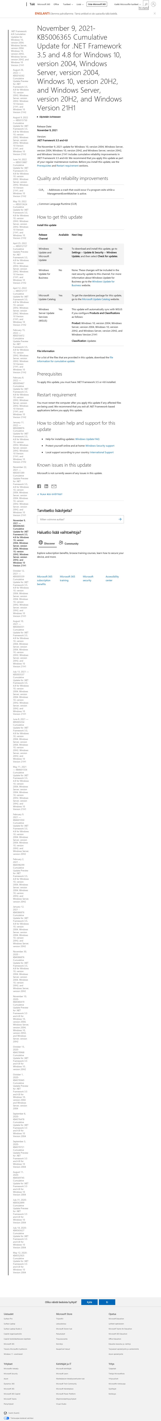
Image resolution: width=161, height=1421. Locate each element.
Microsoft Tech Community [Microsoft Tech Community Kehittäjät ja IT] (66, 1383)
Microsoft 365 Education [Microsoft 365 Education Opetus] (118, 1334)
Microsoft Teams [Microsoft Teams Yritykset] (10, 1399)
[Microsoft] (14, 4)
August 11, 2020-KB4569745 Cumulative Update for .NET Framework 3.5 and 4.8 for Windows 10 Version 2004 (20, 1183)
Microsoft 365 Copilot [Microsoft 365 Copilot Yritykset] (12, 1394)
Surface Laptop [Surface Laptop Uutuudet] (9, 1323)
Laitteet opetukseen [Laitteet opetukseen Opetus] (116, 1323)
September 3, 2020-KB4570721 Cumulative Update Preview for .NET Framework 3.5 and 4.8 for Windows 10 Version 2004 (20, 1154)
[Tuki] (32, 4)
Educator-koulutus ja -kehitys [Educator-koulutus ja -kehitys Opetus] (120, 1344)
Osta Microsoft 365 (97, 4)
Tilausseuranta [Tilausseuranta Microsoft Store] (61, 1339)
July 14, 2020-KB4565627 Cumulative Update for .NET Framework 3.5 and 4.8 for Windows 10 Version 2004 (20, 1237)
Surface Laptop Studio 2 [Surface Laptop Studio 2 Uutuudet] (13, 1329)
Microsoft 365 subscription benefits (44, 580)
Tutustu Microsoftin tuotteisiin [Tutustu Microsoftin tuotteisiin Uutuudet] (15, 1349)
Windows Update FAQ (87, 439)
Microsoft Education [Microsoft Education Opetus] (116, 1318)
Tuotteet (67, 4)
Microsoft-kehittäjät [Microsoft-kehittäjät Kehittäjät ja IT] (63, 1368)
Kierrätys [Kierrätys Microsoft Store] (59, 1344)
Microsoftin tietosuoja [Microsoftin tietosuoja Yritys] (117, 1383)
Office (56, 4)
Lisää (79, 4)
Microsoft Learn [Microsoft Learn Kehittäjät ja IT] (62, 1373)
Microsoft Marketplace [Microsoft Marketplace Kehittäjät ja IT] (64, 1389)
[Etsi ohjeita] (146, 4)
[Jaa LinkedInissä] (45, 485)
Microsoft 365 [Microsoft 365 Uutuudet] (9, 1344)
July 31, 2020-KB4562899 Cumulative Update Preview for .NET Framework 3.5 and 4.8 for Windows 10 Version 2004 (20, 1211)
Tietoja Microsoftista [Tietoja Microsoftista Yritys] (117, 1373)
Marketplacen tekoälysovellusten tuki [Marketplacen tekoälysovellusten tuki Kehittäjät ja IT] (70, 1378)
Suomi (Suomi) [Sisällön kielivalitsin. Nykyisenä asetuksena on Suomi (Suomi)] (13, 1413)
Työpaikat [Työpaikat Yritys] (112, 1368)
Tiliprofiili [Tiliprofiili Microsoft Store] (59, 1318)
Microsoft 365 (43, 4)
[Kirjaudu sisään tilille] (153, 4)
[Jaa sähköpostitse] (52, 485)
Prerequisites (44, 165)
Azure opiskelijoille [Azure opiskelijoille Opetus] (116, 1354)
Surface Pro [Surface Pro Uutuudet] (8, 1318)
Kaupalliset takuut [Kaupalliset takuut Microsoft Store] (63, 1349)
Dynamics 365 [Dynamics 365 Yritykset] (9, 1383)
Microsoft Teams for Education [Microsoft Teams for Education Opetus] (120, 1329)
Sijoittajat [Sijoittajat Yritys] (112, 1389)
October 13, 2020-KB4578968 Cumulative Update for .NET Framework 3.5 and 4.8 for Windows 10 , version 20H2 (20, 1058)
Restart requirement (67, 165)
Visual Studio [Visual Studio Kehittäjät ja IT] (61, 1404)
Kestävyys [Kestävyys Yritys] (112, 1394)
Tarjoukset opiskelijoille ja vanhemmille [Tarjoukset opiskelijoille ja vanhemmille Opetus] (124, 1349)
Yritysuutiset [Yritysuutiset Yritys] (113, 1378)
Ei (107, 1302)
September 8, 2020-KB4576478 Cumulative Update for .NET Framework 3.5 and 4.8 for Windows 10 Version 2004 (20, 1125)
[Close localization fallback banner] (155, 13)
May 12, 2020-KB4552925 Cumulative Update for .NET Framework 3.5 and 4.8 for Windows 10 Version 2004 (20, 1262)
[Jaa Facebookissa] (39, 485)
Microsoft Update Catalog (96, 299)
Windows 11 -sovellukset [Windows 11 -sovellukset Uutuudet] (13, 1354)
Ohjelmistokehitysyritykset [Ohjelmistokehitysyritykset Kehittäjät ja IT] (66, 1399)
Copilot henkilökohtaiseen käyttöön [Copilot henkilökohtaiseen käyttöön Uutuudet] (17, 1339)
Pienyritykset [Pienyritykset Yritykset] (9, 1404)
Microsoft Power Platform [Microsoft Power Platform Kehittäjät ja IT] (65, 1394)
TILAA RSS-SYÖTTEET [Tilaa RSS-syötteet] (51, 494)
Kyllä (89, 1302)
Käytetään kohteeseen (50, 116)
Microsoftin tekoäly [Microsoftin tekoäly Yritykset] (11, 1368)
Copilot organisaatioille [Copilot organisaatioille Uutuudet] (13, 1334)
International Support (102, 452)
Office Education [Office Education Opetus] (115, 1339)
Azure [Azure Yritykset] (6, 1378)
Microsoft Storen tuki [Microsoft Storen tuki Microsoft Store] (64, 1329)
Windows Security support (100, 445)
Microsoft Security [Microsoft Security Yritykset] (11, 1373)
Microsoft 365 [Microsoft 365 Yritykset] (9, 1389)
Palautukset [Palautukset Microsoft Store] (60, 1334)
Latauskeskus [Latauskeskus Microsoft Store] (61, 1323)
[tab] (47, 543)
